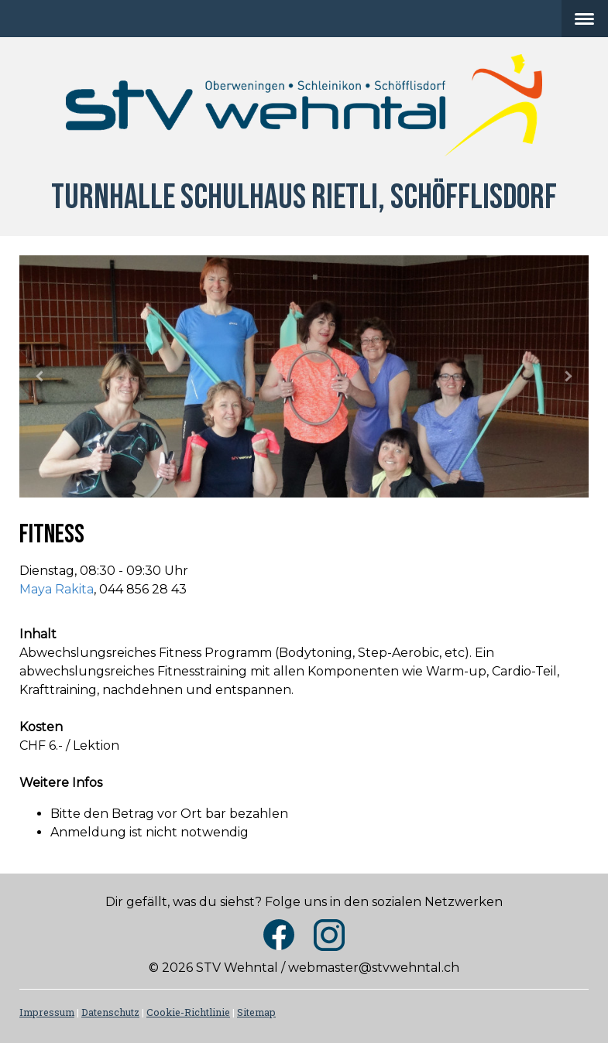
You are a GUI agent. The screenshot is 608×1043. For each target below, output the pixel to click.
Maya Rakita (56, 589)
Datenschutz (110, 1012)
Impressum (46, 1012)
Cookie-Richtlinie (188, 1012)
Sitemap (256, 1012)
